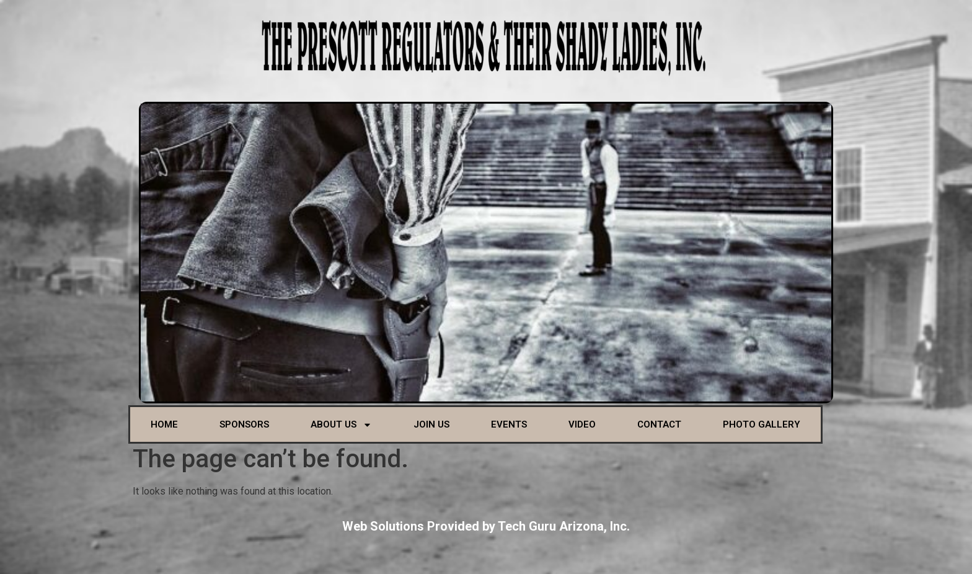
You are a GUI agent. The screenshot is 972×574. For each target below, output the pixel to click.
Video (582, 424)
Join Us (431, 424)
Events (509, 424)
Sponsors (244, 424)
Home (164, 424)
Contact (659, 424)
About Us (341, 425)
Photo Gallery (761, 424)
